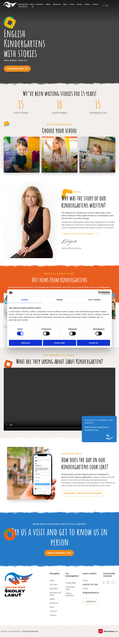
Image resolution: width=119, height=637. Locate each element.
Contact (95, 4)
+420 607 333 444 (90, 584)
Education (39, 4)
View (8, 167)
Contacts (91, 602)
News (65, 4)
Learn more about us (17, 69)
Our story (53, 584)
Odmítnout (25, 343)
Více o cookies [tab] (94, 300)
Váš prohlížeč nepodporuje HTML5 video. (59, 399)
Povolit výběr (59, 343)
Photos (79, 4)
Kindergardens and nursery (23, 5)
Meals (48, 4)
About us (32, 5)
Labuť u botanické (70, 594)
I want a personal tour (59, 553)
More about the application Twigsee (82, 493)
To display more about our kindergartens (77, 234)
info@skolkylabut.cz (91, 593)
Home (52, 580)
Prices (72, 4)
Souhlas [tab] (24, 300)
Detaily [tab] (59, 300)
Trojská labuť (71, 583)
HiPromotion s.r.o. (111, 631)
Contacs (53, 615)
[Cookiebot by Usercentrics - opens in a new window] (100, 293)
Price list (53, 611)
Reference (57, 4)
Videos (87, 4)
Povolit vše (93, 343)
